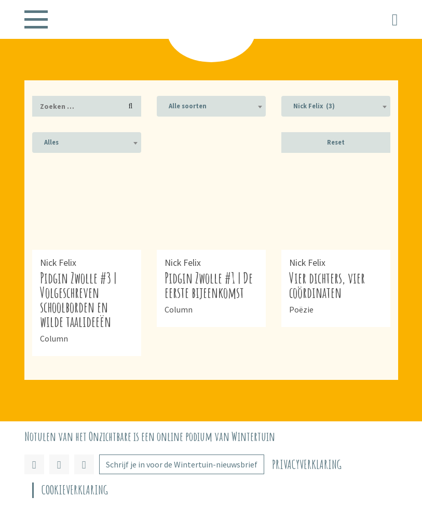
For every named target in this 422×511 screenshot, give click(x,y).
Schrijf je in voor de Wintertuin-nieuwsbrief (181, 464)
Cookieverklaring (75, 490)
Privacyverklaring (307, 464)
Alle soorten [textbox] (188, 106)
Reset (336, 142)
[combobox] (211, 106)
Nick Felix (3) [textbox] (314, 106)
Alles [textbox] (51, 142)
